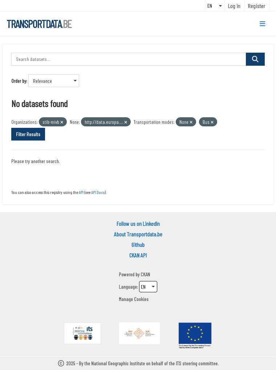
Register (256, 5)
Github (138, 244)
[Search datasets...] (128, 59)
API (81, 192)
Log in (234, 5)
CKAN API (138, 255)
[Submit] (255, 59)
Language (128, 287)
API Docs (98, 192)
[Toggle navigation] (262, 24)
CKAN (145, 274)
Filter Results (28, 134)
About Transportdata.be (138, 234)
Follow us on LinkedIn (138, 223)
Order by (18, 81)
